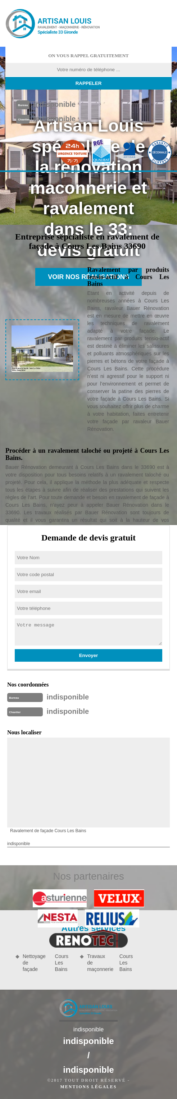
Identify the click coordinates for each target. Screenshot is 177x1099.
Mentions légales (88, 1086)
